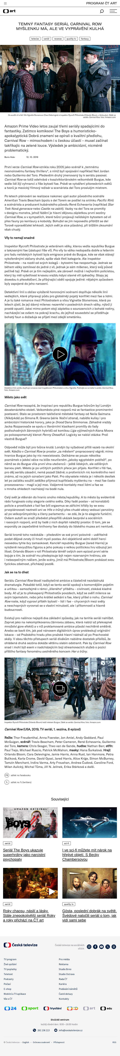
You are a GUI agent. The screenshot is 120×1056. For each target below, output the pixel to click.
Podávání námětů (68, 988)
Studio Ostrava (66, 974)
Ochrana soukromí (41, 1042)
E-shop (7, 988)
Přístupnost (59, 1042)
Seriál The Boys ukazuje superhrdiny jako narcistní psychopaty (24, 854)
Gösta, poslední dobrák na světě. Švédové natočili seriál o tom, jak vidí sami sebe (89, 915)
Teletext (8, 974)
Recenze (58, 38)
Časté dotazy (66, 993)
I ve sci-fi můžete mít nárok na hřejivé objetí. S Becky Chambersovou (87, 854)
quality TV (71, 38)
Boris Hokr (9, 157)
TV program (10, 959)
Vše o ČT (8, 998)
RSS (114, 1042)
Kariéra (63, 983)
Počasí (7, 983)
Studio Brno (65, 969)
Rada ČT (63, 979)
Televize (35, 38)
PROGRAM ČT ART (101, 3)
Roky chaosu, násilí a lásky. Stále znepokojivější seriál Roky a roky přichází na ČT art (29, 915)
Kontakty (64, 998)
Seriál (46, 38)
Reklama (63, 964)
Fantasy (85, 38)
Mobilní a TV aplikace (15, 993)
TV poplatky (10, 969)
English (26, 1042)
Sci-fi (66, 843)
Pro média (64, 959)
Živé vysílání (10, 964)
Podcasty (8, 979)
